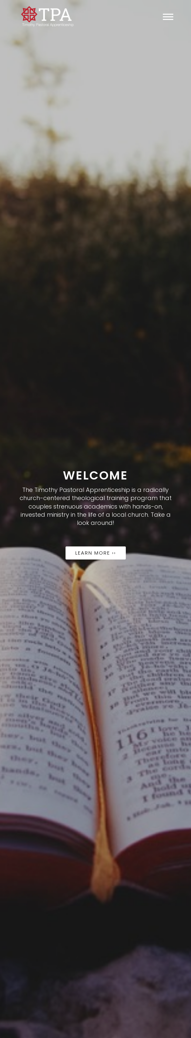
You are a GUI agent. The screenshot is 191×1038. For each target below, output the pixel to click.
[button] (14, 519)
